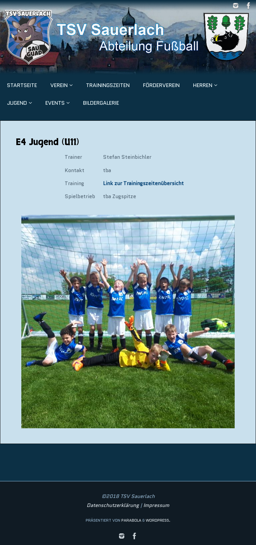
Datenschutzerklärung (113, 505)
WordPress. (158, 520)
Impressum (156, 505)
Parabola (131, 520)
